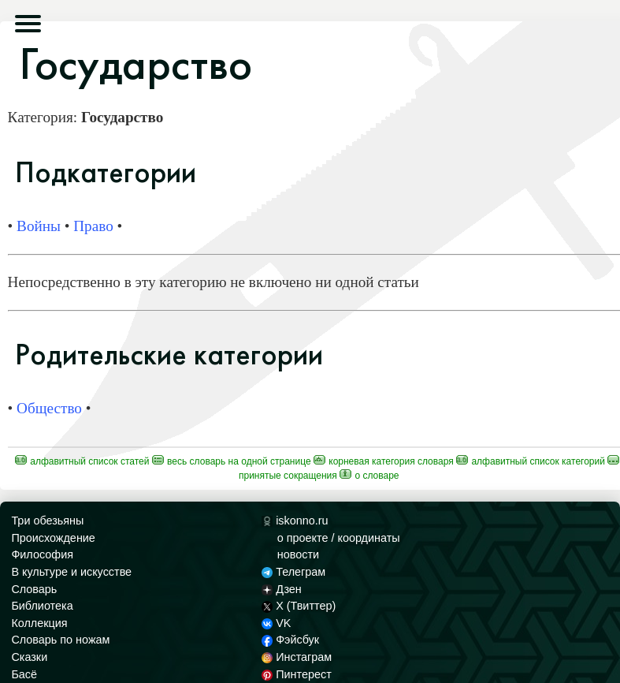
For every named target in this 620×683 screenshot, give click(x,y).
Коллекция (39, 623)
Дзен (282, 589)
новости (298, 554)
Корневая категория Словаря (384, 461)
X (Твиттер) (299, 605)
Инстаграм (297, 657)
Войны (39, 226)
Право (93, 226)
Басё (24, 674)
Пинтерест (297, 674)
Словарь (34, 589)
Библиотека (41, 605)
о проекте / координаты (338, 538)
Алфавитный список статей (82, 461)
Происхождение (53, 538)
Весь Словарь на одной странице (231, 461)
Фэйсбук (290, 639)
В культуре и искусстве (71, 571)
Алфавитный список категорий (530, 461)
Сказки (29, 657)
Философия (42, 554)
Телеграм (293, 571)
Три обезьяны (47, 520)
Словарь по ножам (60, 639)
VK (276, 623)
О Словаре (369, 475)
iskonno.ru (295, 520)
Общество (49, 408)
